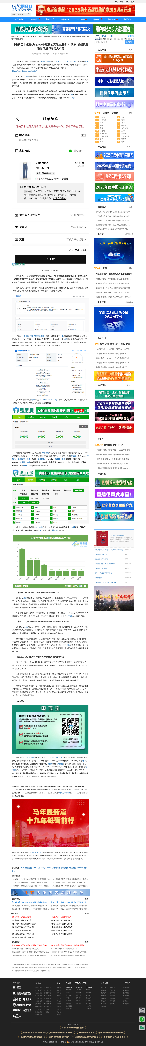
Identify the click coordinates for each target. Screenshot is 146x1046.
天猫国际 (64, 868)
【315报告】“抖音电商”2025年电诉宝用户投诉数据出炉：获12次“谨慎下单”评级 (41, 909)
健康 (128, 344)
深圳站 (59, 1012)
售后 (73, 527)
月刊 (110, 36)
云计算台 (38, 1009)
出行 (117, 344)
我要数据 (129, 234)
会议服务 (89, 1003)
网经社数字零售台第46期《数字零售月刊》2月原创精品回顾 (114, 354)
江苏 (27, 76)
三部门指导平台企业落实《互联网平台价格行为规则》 (114, 229)
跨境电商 (45, 453)
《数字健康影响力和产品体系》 (23, 934)
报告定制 (78, 995)
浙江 (25, 598)
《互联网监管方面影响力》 (21, 931)
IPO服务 (68, 998)
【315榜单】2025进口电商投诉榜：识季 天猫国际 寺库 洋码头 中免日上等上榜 (41, 886)
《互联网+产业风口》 (100, 554)
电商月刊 (101, 338)
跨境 (102, 344)
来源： (33, 54)
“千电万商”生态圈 (64, 793)
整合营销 (68, 995)
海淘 (63, 459)
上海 (62, 336)
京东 (123, 120)
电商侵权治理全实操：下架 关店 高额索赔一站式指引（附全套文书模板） (114, 225)
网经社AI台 (38, 1014)
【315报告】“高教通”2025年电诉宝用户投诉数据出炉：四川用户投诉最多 (77, 909)
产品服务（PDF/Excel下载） (77, 983)
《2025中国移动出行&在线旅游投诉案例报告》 (28, 955)
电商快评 (103, 1006)
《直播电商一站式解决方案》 (61, 920)
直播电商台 (38, 998)
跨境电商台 (38, 987)
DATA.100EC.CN (36, 852)
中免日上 (36, 868)
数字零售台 (47, 1004)
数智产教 (112, 993)
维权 (37, 527)
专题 (121, 2)
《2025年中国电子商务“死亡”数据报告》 (26, 949)
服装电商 (103, 998)
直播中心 (96, 19)
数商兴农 (112, 995)
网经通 (88, 990)
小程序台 (47, 1012)
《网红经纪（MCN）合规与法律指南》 (106, 582)
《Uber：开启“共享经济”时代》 (103, 573)
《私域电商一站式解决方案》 (61, 917)
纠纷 (46, 61)
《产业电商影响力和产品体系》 (62, 934)
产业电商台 (47, 987)
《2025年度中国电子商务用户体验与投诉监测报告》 (30, 952)
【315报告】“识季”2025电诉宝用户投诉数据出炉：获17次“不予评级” (37, 879)
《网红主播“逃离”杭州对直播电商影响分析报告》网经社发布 (114, 459)
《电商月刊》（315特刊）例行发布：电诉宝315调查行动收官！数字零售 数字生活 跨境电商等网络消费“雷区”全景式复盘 (114, 349)
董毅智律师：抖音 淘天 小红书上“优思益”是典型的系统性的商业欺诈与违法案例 (114, 288)
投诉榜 (97, 113)
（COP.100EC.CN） (37, 336)
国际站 (59, 987)
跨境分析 (108, 445)
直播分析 (99, 445)
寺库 (28, 459)
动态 (103, 39)
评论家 (97, 268)
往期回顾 (130, 36)
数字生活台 (47, 1006)
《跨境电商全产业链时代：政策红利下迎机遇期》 (109, 550)
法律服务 (89, 1000)
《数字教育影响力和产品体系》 (23, 927)
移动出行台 (38, 995)
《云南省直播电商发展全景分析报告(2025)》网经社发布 (114, 464)
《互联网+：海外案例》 (101, 568)
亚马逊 (57, 459)
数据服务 (89, 992)
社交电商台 (47, 990)
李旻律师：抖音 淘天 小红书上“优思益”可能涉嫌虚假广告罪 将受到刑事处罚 (114, 292)
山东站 (59, 1004)
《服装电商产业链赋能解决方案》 (24, 924)
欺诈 (73, 98)
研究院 (78, 1000)
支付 (70, 616)
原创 (13, 871)
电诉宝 (58, 61)
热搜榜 (106, 113)
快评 (105, 268)
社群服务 (68, 1003)
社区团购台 (38, 993)
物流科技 (103, 1004)
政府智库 (78, 990)
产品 (116, 2)
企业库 (26, 336)
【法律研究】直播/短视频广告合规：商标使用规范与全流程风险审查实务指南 (114, 221)
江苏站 (59, 1009)
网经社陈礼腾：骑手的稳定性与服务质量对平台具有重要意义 (114, 279)
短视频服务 (69, 1006)
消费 (42, 61)
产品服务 (126, 1001)
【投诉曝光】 (16, 899)
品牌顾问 (68, 1000)
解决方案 (104, 983)
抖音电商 (103, 120)
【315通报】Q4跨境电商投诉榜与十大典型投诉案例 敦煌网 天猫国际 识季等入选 (81, 886)
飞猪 (123, 123)
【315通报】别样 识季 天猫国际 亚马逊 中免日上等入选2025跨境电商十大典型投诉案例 (45, 882)
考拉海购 (41, 459)
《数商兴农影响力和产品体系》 (62, 931)
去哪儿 (102, 125)
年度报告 (102, 147)
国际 (23, 459)
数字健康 (112, 998)
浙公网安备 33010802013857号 (78, 1042)
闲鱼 (101, 123)
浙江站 (59, 998)
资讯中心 (19, 19)
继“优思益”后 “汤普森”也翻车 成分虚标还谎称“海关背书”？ (114, 212)
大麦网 (123, 134)
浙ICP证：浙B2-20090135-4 (51, 1042)
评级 (33, 400)
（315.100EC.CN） (69, 61)
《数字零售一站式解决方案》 (22, 917)
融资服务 (89, 995)
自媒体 (68, 992)
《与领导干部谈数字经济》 (121, 538)
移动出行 (103, 1001)
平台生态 (16, 983)
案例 (41, 527)
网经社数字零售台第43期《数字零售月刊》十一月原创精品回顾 (114, 367)
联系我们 (126, 987)
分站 (58, 983)
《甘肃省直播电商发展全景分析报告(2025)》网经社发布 (114, 468)
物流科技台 (47, 998)
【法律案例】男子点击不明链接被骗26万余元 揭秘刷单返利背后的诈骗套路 (114, 216)
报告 (110, 39)
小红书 (102, 131)
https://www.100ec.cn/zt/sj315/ (24, 71)
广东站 (59, 1001)
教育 (112, 344)
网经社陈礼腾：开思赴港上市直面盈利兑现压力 (113, 297)
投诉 (86, 61)
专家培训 (78, 1003)
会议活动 (102, 385)
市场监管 (112, 987)
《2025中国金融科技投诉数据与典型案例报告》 (68, 955)
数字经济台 (38, 1006)
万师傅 (123, 139)
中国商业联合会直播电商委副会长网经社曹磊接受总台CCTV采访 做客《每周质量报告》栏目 (114, 455)
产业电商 (103, 995)
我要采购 (129, 302)
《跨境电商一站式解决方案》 (22, 920)
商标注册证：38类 (95, 1042)
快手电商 (124, 128)
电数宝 (100, 234)
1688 (101, 142)
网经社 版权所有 (73, 1024)
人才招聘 (126, 998)
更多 (130, 50)
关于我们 (126, 983)
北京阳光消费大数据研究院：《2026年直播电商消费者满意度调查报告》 (114, 450)
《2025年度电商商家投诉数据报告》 (64, 949)
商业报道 (68, 990)
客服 (71, 94)
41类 (102, 1042)
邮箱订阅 (129, 42)
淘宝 (123, 117)
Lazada (80, 868)
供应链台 (47, 1009)
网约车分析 (118, 445)
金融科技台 (38, 1001)
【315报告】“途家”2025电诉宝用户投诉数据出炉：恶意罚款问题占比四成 (38, 902)
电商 (104, 36)
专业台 (38, 983)
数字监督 (31, 36)
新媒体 (34, 19)
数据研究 (65, 19)
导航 (127, 2)
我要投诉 (50, 19)
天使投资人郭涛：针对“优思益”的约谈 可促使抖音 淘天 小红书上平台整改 (114, 283)
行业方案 (14, 914)
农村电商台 (47, 993)
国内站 (59, 990)
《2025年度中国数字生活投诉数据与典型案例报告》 (70, 952)
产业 (107, 344)
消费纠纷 (30, 758)
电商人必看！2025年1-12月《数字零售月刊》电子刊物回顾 (114, 358)
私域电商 (112, 990)
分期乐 (123, 125)
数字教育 (112, 1001)
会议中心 (81, 19)
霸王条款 (55, 530)
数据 (61, 764)
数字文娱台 (38, 1012)
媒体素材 (126, 1004)
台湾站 (59, 1014)
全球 (65, 339)
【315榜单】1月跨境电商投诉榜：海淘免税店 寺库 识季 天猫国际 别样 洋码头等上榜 (83, 882)
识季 (22, 868)
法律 (50, 764)
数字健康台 (47, 995)
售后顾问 (89, 998)
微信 (101, 139)
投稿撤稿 (126, 993)
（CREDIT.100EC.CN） (48, 400)
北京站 (59, 993)
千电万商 (101, 302)
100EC (22, 36)
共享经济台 (38, 1004)
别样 (85, 868)
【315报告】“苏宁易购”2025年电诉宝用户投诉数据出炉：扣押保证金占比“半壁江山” (81, 906)
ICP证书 (63, 1042)
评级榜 (115, 113)
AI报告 (100, 439)
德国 (28, 462)
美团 (101, 128)
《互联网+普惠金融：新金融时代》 (104, 564)
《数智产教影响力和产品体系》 (23, 937)
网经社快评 (69, 1009)
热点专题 (102, 50)
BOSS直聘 (104, 134)
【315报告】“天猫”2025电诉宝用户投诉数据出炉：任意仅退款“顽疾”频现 (77, 902)
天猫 (19, 459)
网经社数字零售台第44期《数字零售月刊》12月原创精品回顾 (114, 363)
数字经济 (112, 1004)
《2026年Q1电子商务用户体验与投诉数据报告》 (29, 945)
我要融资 (112, 19)
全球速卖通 (56, 868)
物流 (123, 344)
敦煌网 (22, 462)
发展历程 (126, 990)
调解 (49, 61)
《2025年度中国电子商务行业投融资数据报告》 (68, 945)
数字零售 (103, 987)
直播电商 (103, 990)
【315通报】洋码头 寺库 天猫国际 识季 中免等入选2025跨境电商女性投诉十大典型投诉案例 (85, 879)
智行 (123, 142)
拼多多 (102, 117)
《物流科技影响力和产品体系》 (62, 927)
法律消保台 (47, 1001)
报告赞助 (78, 992)
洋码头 (43, 868)
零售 (97, 344)
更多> (87, 899)
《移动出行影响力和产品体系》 (62, 924)
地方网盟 (89, 1006)
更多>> (129, 147)
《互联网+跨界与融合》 (101, 559)
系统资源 (127, 19)
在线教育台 (38, 990)
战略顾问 (78, 998)
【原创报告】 (16, 942)
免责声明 (126, 995)
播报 (132, 2)
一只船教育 (125, 136)
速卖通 (73, 456)
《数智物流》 (98, 578)
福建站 (59, 1006)
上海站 (59, 995)
